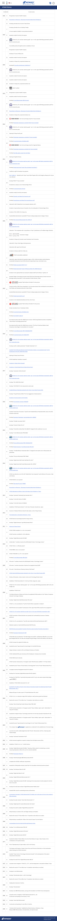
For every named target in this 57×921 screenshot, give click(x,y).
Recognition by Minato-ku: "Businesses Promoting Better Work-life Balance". (25, 19)
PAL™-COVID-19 (12, 175)
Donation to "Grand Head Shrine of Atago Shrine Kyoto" (21, 367)
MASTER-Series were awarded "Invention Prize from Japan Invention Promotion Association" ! (29, 628)
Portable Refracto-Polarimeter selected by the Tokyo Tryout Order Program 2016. (26, 390)
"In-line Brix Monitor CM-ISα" (19, 188)
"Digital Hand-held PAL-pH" (19, 296)
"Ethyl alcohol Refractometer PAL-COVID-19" (22, 219)
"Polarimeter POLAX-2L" (18, 753)
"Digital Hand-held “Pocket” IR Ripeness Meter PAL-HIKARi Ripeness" (27, 268)
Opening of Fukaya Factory (15, 526)
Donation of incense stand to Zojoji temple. (18, 397)
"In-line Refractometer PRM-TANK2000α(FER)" (22, 330)
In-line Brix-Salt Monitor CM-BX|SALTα (22, 65)
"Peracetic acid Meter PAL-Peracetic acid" (22, 196)
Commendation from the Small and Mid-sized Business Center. (22, 823)
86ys (29, 3)
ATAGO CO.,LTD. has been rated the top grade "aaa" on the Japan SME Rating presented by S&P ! (29, 611)
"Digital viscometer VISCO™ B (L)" (20, 264)
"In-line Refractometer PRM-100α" (20, 557)
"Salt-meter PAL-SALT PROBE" (19, 483)
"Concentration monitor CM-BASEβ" (20, 401)
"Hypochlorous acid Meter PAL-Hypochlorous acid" (24, 200)
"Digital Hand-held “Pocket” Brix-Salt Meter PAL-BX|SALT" (25, 167)
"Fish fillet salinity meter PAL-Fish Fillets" (21, 153)
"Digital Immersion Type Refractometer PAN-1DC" (23, 446)
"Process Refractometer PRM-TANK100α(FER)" (22, 443)
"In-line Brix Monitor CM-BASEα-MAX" (21, 141)
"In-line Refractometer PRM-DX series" (21, 100)
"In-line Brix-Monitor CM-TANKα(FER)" (21, 334)
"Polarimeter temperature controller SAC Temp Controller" (25, 149)
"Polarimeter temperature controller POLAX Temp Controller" (26, 122)
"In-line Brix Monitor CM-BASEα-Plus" (21, 312)
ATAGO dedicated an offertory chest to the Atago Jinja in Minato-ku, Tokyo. (25, 491)
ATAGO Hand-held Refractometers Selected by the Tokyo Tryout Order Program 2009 (27, 573)
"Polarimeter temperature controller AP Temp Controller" (25, 137)
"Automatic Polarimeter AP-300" (20, 632)
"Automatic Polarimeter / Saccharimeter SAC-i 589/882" (24, 417)
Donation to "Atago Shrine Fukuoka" (17, 363)
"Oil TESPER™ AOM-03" (18, 315)
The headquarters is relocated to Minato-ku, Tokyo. (20, 514)
